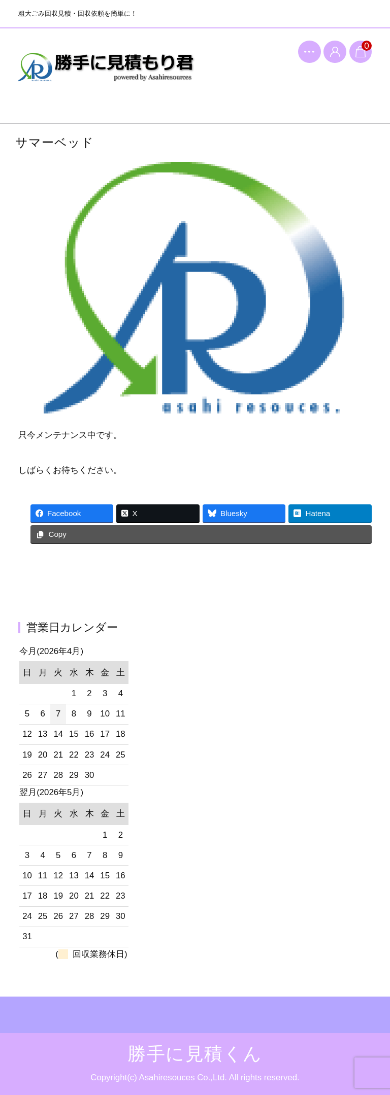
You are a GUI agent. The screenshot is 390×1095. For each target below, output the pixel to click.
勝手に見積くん (106, 74)
